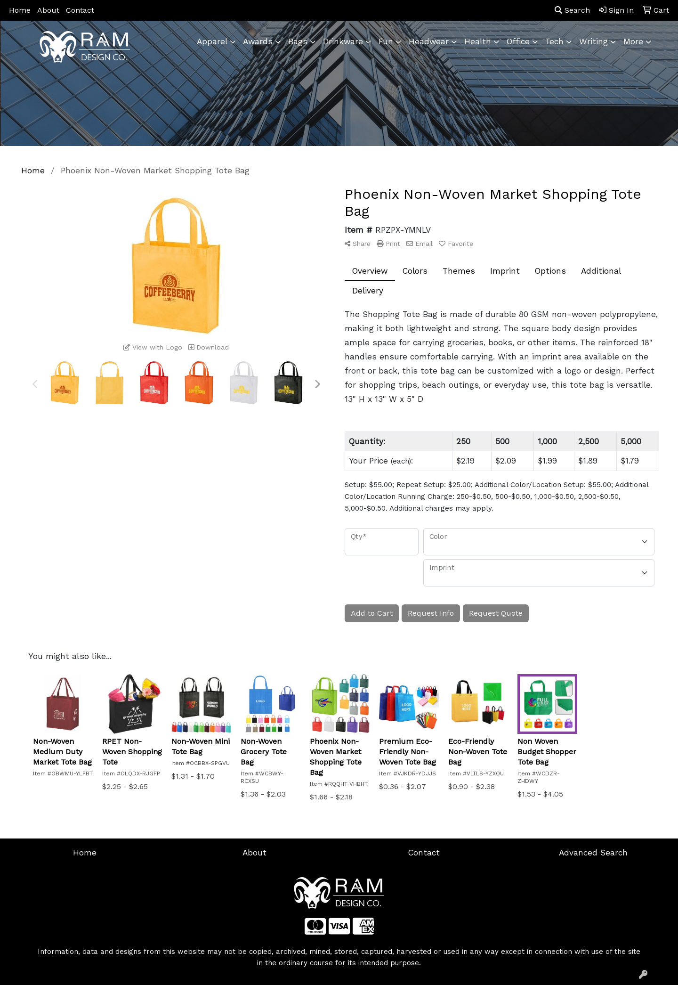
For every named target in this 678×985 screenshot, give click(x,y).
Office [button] (518, 41)
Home (20, 10)
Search (572, 10)
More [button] (633, 41)
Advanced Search (593, 852)
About (48, 10)
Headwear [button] (429, 41)
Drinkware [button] (343, 41)
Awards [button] (258, 41)
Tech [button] (554, 41)
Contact (80, 10)
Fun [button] (386, 41)
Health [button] (477, 41)
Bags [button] (297, 41)
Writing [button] (593, 41)
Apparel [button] (212, 41)
